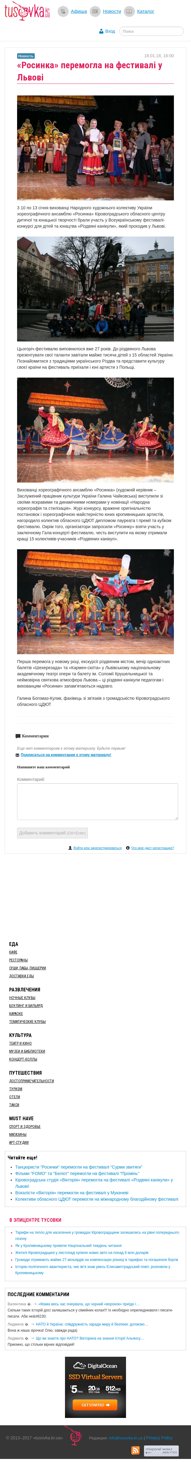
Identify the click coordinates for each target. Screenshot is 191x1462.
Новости (112, 11)
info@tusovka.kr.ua (126, 1438)
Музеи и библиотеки (27, 1051)
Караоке (16, 1014)
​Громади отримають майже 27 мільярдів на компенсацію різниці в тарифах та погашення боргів (96, 1260)
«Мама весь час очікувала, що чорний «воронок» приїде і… (89, 1304)
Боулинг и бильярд (26, 1006)
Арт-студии (19, 1142)
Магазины (18, 1134)
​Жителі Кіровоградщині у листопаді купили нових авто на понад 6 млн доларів (81, 1253)
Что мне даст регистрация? (152, 848)
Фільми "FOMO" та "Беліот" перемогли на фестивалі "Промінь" (77, 1173)
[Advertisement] (95, 896)
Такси (14, 1105)
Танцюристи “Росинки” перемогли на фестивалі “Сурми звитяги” (78, 1167)
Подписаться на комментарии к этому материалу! (66, 755)
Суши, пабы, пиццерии (27, 968)
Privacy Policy (159, 1437)
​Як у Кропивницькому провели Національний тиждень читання (68, 1246)
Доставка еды (21, 976)
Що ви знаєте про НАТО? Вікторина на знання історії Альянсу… (90, 1338)
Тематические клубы (27, 1022)
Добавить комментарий (52, 832)
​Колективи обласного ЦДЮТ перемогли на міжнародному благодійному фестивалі (96, 1199)
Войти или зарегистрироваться (98, 848)
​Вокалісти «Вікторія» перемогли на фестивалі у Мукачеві (71, 1192)
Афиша (79, 11)
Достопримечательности (31, 1081)
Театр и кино (20, 1043)
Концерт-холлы (23, 1059)
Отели (14, 1097)
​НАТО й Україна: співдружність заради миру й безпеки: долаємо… (92, 1324)
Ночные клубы (22, 998)
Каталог (145, 11)
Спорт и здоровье (25, 1126)
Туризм (15, 1089)
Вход (110, 31)
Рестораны (18, 960)
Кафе (13, 952)
